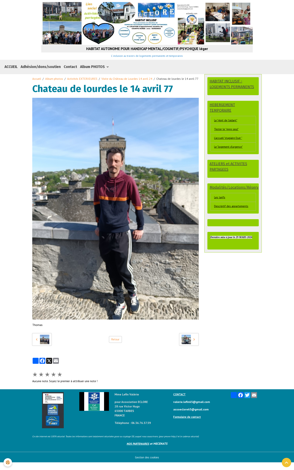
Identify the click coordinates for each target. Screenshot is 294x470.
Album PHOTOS (93, 74)
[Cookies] (8, 462)
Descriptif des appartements (232, 217)
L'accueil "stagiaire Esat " (229, 147)
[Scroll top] (286, 462)
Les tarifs (220, 208)
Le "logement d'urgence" (229, 156)
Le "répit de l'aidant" (226, 129)
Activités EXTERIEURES (82, 86)
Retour (115, 347)
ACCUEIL (11, 74)
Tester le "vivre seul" (227, 138)
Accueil (36, 86)
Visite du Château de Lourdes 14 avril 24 (126, 86)
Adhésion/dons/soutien (41, 74)
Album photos (54, 86)
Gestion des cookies (147, 465)
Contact (70, 74)
